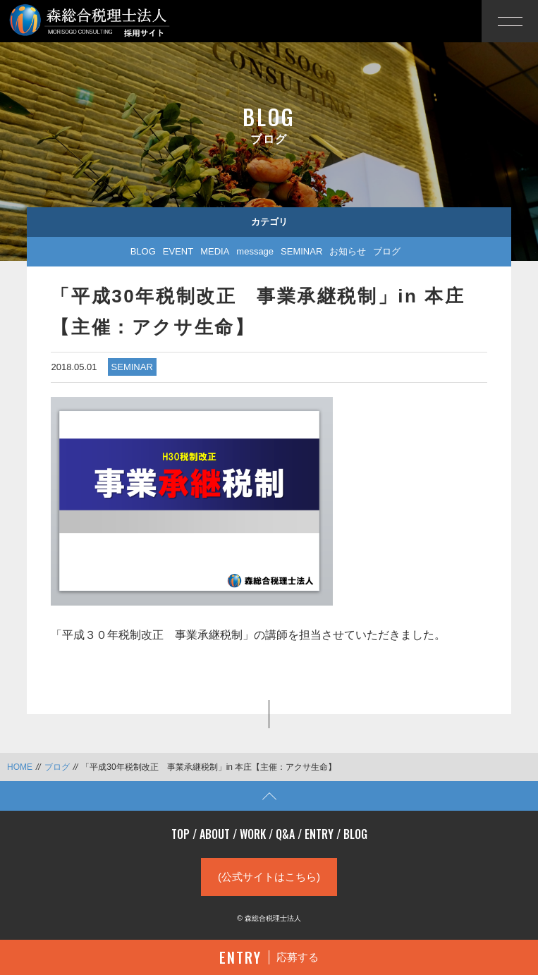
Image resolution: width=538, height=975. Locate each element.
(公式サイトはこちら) (269, 877)
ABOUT (215, 834)
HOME (19, 767)
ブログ (387, 251)
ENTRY (319, 834)
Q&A (285, 834)
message (255, 251)
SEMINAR (301, 251)
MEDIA (214, 251)
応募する (269, 957)
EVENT (178, 251)
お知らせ (347, 251)
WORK (253, 834)
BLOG (143, 251)
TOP (180, 834)
